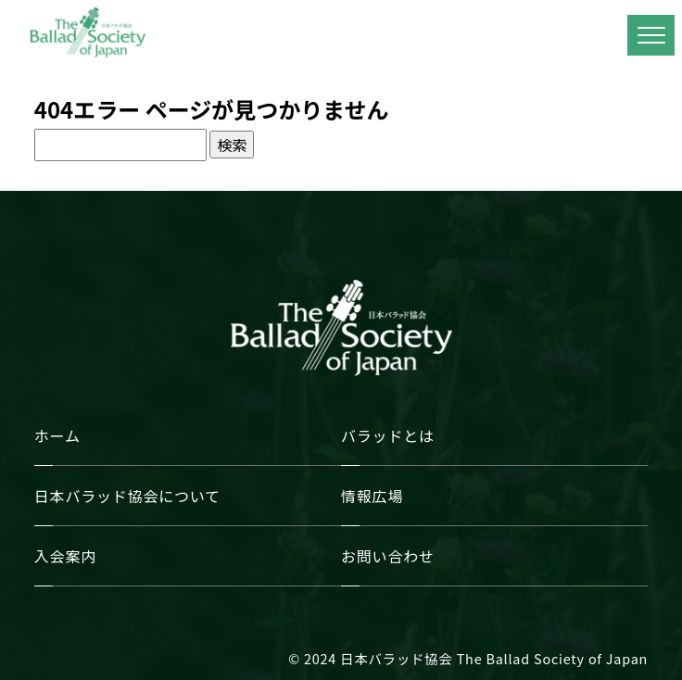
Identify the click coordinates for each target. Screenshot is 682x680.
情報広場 (372, 496)
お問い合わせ (388, 556)
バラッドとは (388, 435)
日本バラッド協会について (127, 496)
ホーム (57, 435)
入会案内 (65, 556)
